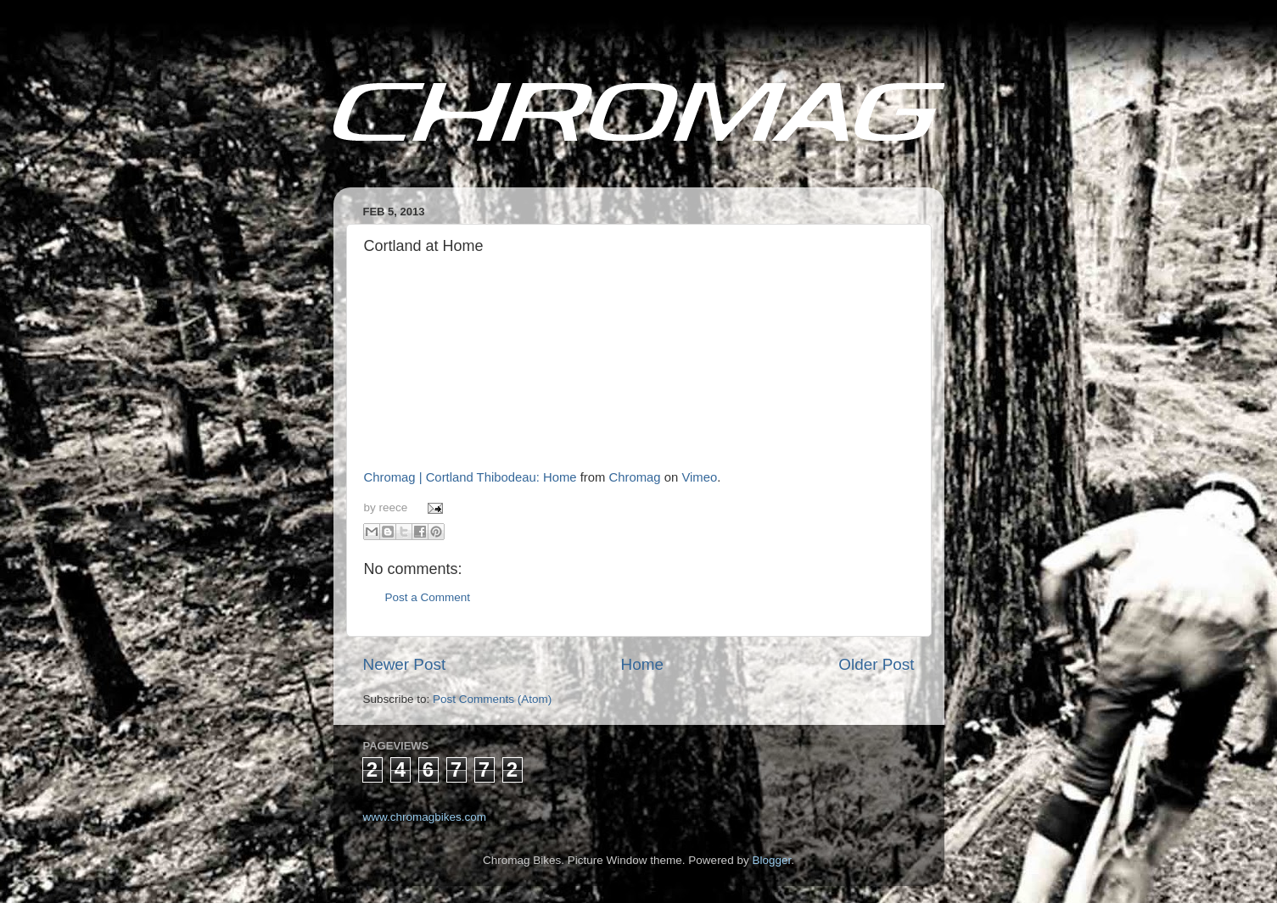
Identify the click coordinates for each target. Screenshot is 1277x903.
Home (642, 664)
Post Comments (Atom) (492, 699)
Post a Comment (428, 597)
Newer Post (404, 664)
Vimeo (699, 477)
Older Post (876, 664)
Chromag (635, 477)
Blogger (771, 860)
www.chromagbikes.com (425, 817)
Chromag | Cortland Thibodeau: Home (470, 477)
